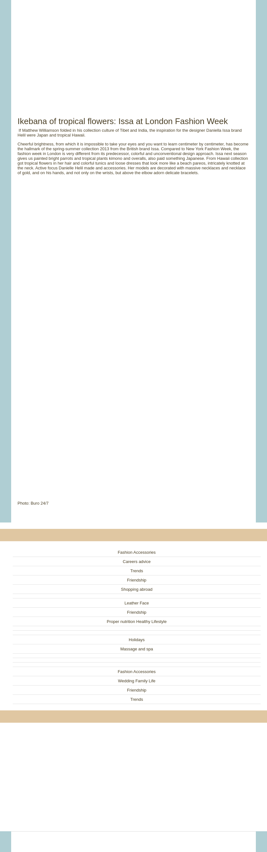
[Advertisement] (133, 51)
